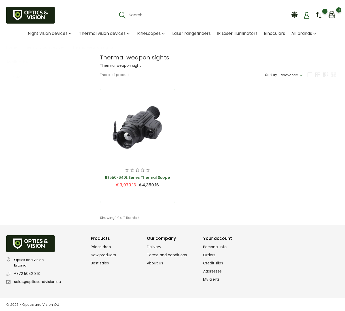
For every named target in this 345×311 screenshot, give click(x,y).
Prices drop (101, 246)
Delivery (154, 246)
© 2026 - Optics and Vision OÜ (32, 304)
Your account (217, 238)
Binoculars (274, 33)
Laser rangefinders (191, 33)
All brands (304, 33)
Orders (209, 255)
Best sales (100, 263)
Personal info (215, 246)
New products (103, 255)
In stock (20, 71)
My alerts (211, 279)
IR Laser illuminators (237, 33)
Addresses (212, 271)
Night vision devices (50, 33)
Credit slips (213, 263)
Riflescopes (151, 33)
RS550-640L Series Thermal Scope (137, 177)
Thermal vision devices (105, 33)
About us (155, 263)
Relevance (289, 75)
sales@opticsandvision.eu (37, 281)
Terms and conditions (167, 255)
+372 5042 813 (27, 273)
